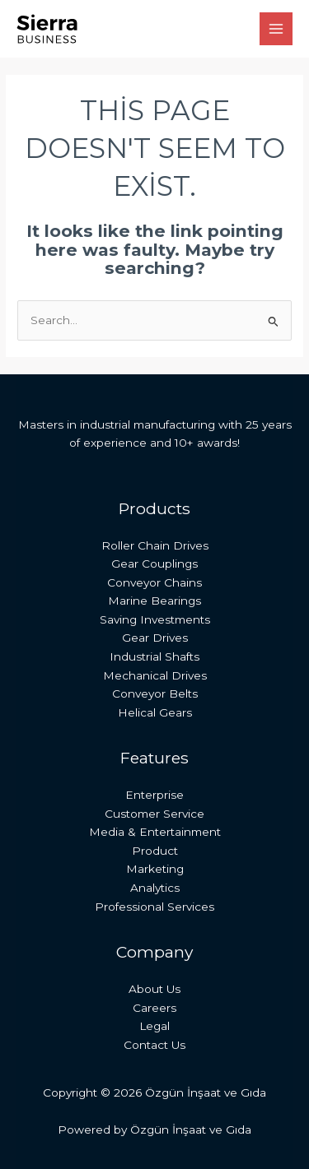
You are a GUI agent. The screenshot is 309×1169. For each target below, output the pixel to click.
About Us (154, 988)
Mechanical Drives (155, 675)
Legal (154, 1025)
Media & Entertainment (155, 831)
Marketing (155, 868)
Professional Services (154, 906)
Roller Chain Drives (154, 545)
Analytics (155, 887)
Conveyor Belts (155, 693)
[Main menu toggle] (276, 29)
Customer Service (154, 813)
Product (155, 850)
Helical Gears (155, 712)
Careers (154, 1007)
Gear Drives (155, 637)
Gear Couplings (154, 563)
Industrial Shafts (154, 656)
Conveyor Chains (154, 582)
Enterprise (154, 794)
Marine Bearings (154, 600)
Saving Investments (155, 619)
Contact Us (154, 1044)
